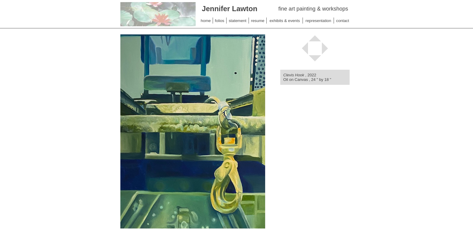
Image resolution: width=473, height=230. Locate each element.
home (206, 20)
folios (219, 20)
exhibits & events (284, 20)
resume (257, 20)
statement (237, 20)
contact (342, 20)
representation (318, 20)
